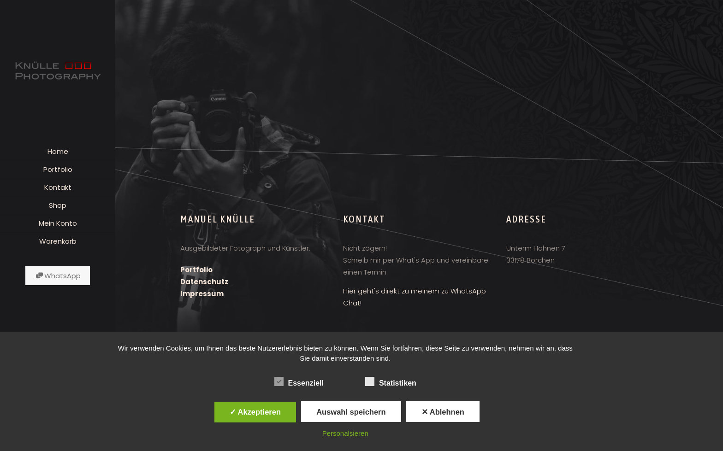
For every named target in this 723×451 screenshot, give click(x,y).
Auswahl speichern (350, 412)
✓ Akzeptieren (255, 412)
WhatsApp (58, 276)
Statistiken (390, 382)
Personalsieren (345, 433)
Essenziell (299, 382)
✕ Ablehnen (442, 412)
